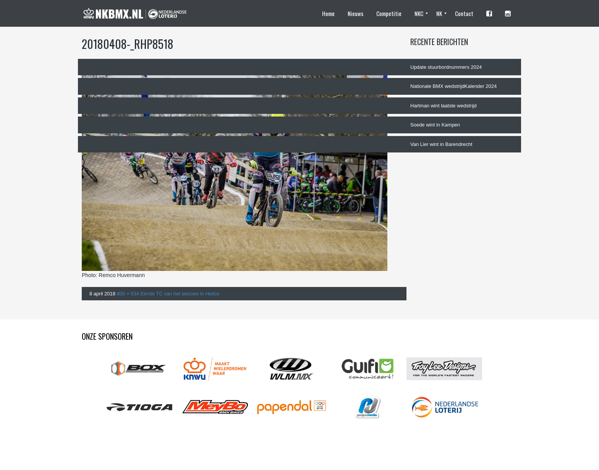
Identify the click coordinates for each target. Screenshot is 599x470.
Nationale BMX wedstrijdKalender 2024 (453, 86)
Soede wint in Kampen (435, 125)
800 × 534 (128, 294)
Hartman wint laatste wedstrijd (443, 106)
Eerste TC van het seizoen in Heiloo (179, 294)
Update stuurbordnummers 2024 (446, 67)
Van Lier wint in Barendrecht (441, 144)
